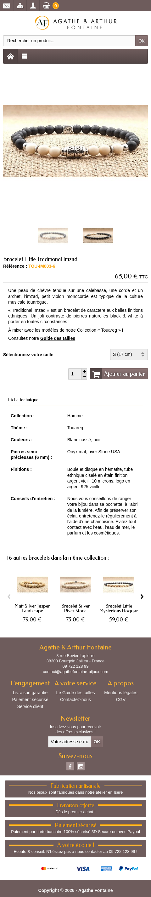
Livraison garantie (30, 692)
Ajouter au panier (117, 373)
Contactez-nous (75, 699)
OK (141, 40)
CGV (121, 699)
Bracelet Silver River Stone (75, 608)
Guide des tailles (57, 338)
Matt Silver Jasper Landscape (32, 608)
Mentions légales (120, 692)
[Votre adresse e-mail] (69, 741)
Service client (30, 706)
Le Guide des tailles (75, 692)
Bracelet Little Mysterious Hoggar (119, 608)
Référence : (15, 266)
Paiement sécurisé (30, 699)
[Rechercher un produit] (69, 40)
